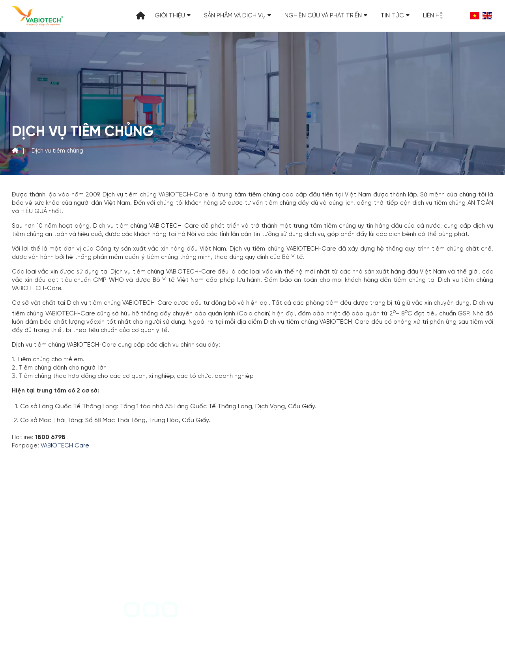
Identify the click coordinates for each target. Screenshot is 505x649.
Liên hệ (433, 16)
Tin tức (395, 15)
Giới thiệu (173, 15)
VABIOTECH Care (65, 446)
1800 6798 (285, 568)
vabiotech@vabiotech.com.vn (110, 568)
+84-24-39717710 (90, 555)
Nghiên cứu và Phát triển (325, 15)
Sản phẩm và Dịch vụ (237, 15)
